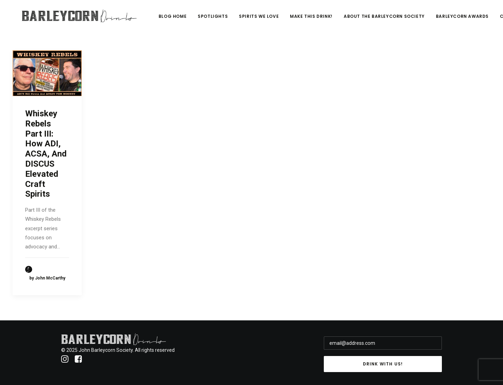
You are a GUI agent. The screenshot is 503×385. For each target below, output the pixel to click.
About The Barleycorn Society (431, 20)
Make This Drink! (358, 20)
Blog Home (220, 20)
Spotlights (260, 20)
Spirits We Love (306, 20)
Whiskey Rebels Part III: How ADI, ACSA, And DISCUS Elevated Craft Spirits (46, 154)
